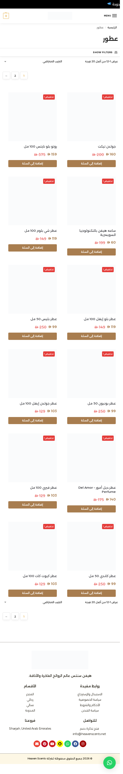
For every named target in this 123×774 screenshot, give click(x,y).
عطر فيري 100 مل (43, 488)
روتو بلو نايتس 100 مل (40, 146)
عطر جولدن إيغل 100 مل (38, 403)
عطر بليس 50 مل (43, 319)
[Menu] (110, 16)
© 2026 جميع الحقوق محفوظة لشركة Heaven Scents (60, 758)
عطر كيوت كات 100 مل (40, 576)
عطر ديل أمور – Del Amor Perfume (97, 490)
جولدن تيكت (107, 146)
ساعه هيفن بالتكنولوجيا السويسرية (97, 233)
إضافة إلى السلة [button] (91, 163)
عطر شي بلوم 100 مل (40, 231)
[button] (6, 16)
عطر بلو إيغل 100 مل (100, 319)
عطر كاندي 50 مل (102, 576)
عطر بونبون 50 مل (102, 403)
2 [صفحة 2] (15, 75)
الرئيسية (112, 27)
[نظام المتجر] (33, 61)
